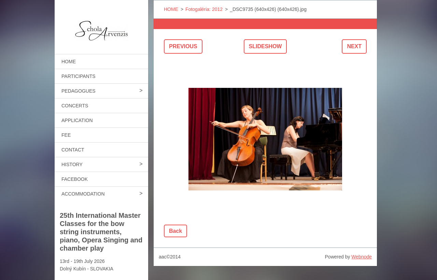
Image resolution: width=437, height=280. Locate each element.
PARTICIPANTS (78, 76)
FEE (66, 135)
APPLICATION (77, 120)
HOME (68, 61)
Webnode (361, 256)
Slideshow (265, 46)
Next (354, 46)
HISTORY (72, 164)
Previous (183, 46)
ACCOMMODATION (83, 194)
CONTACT (72, 149)
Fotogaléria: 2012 (204, 9)
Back (175, 231)
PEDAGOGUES (78, 91)
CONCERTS (74, 105)
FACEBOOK (74, 179)
